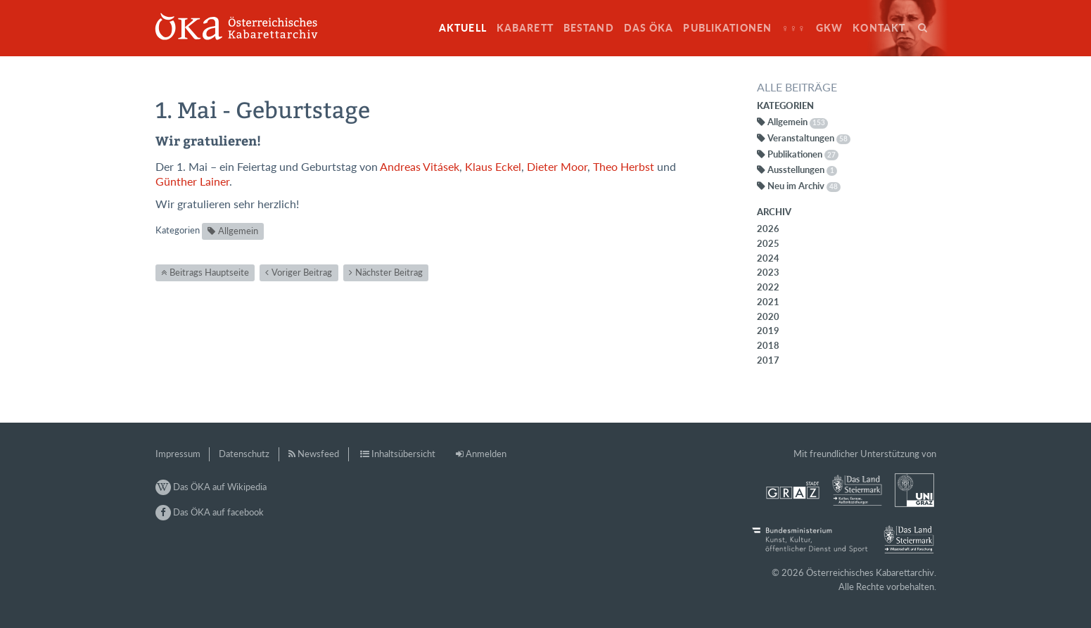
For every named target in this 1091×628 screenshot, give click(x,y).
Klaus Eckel (493, 167)
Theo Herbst (623, 167)
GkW (829, 28)
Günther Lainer (192, 181)
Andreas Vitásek (419, 167)
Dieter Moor (557, 167)
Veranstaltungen (808, 137)
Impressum (177, 453)
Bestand (588, 28)
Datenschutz (244, 453)
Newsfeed (318, 453)
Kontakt (879, 28)
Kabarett (525, 28)
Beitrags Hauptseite (209, 272)
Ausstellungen (802, 169)
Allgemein (238, 230)
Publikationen (727, 28)
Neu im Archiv (804, 185)
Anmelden (486, 453)
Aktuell (463, 28)
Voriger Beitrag (302, 272)
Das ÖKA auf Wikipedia (211, 486)
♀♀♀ (793, 28)
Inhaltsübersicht (403, 453)
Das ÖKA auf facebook (209, 512)
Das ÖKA (649, 28)
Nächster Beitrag (389, 272)
